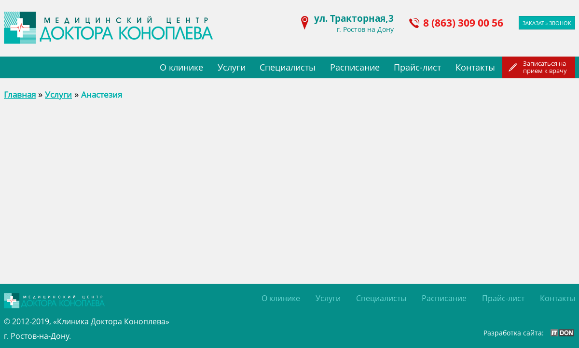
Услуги (232, 67)
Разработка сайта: (513, 332)
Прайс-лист (417, 67)
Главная (20, 94)
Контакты (475, 67)
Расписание (355, 67)
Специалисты (288, 67)
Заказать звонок (547, 23)
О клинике (181, 67)
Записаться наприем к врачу (545, 66)
